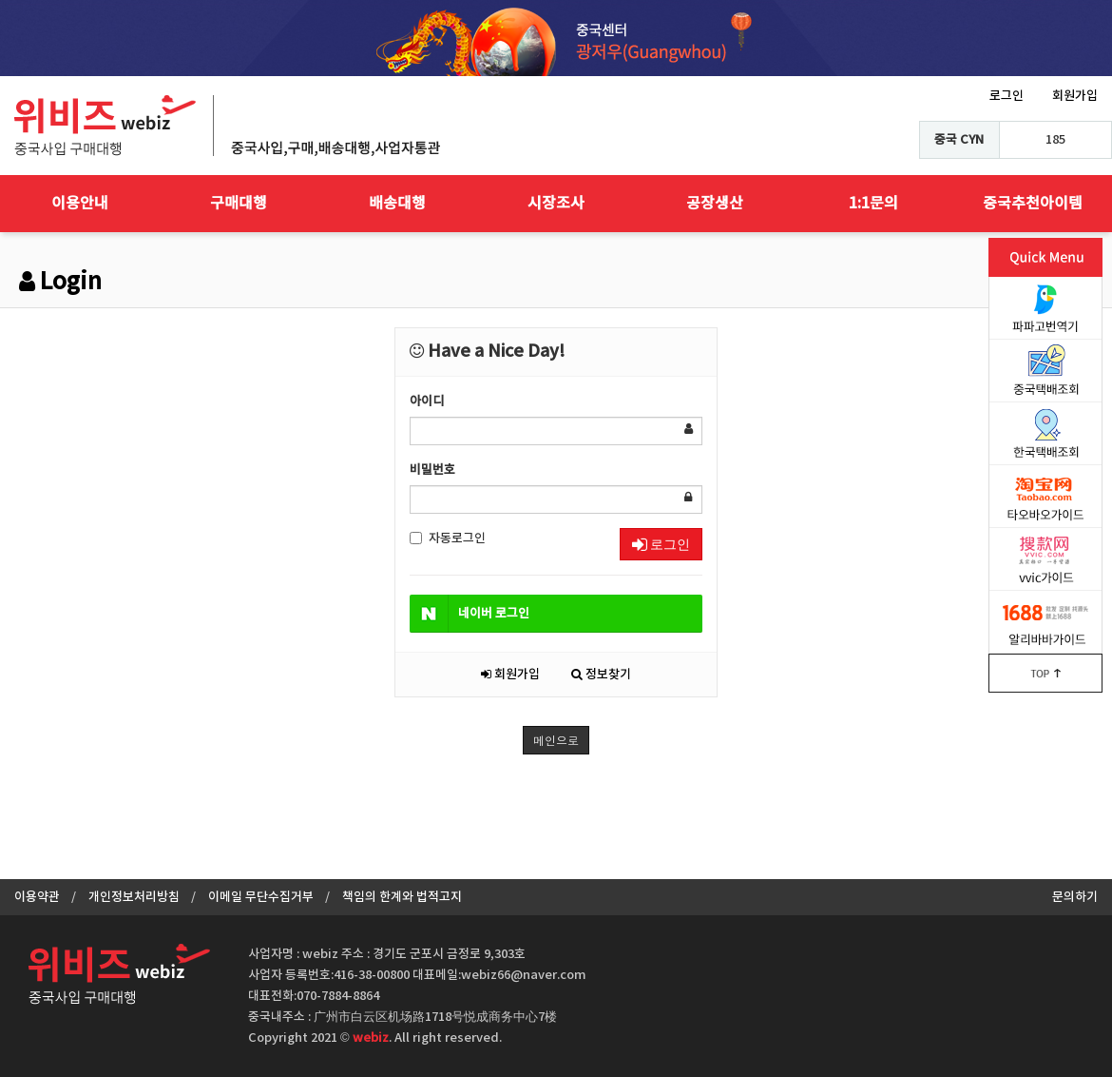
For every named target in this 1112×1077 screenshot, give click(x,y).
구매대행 (238, 203)
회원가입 (1075, 96)
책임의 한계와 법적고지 (402, 897)
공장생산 (714, 203)
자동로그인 (448, 538)
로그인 (1006, 96)
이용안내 (79, 203)
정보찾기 (601, 674)
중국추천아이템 (1033, 203)
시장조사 (556, 203)
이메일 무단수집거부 (261, 897)
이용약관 (37, 897)
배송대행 (397, 203)
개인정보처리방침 (134, 897)
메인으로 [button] (556, 740)
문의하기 (1075, 897)
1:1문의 (873, 203)
